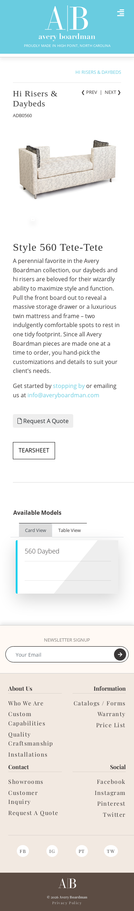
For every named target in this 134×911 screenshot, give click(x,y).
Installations (28, 754)
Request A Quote (43, 421)
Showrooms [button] (26, 781)
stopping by (69, 386)
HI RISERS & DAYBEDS (98, 72)
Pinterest (111, 803)
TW (111, 851)
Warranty (112, 714)
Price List (111, 725)
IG (52, 851)
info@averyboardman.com (63, 395)
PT (82, 851)
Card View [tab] (35, 530)
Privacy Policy (67, 902)
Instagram (110, 792)
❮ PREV (89, 92)
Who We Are (26, 703)
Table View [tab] (69, 530)
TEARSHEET (34, 450)
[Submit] (120, 654)
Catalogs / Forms (100, 703)
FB (23, 851)
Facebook (111, 781)
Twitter (114, 814)
